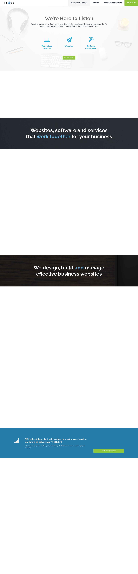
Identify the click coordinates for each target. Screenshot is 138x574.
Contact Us (131, 3)
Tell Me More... (69, 57)
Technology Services (79, 3)
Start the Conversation (109, 450)
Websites (95, 3)
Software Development (113, 3)
